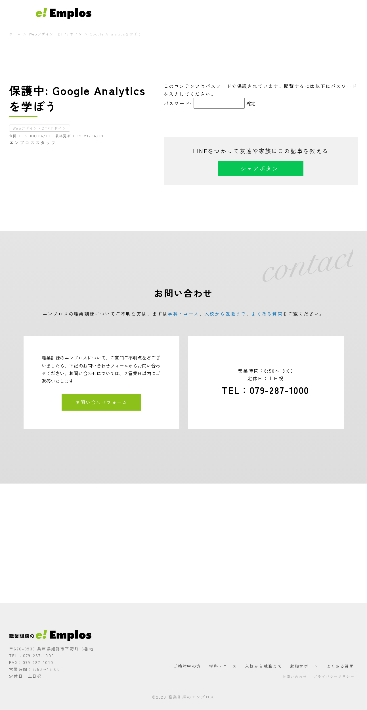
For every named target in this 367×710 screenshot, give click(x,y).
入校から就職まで (241, 13)
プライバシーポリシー (334, 676)
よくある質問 (310, 13)
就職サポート (278, 13)
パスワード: (204, 103)
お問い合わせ (342, 13)
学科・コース (205, 13)
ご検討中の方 (173, 13)
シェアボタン (259, 168)
